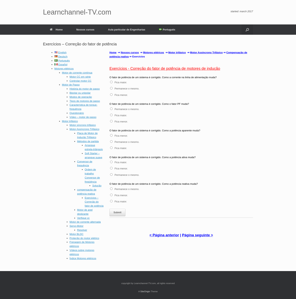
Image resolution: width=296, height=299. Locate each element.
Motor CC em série (80, 76)
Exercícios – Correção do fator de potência (94, 201)
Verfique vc (83, 218)
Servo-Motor (77, 225)
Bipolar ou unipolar (80, 92)
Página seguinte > (197, 235)
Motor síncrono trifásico (83, 125)
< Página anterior (164, 235)
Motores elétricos (64, 68)
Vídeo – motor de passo (83, 117)
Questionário (77, 113)
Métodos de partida (88, 141)
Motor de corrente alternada (85, 221)
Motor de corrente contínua (77, 72)
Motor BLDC (77, 234)
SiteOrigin (145, 291)
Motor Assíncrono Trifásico (84, 129)
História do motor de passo (85, 88)
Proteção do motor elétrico (84, 238)
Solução (97, 185)
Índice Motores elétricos (83, 258)
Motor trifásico (70, 121)
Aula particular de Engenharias (126, 29)
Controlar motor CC (81, 80)
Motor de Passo (71, 84)
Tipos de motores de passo (85, 101)
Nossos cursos (85, 29)
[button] (247, 29)
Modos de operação (81, 96)
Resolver (82, 230)
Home (56, 29)
